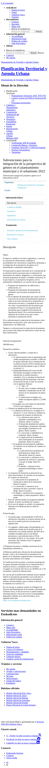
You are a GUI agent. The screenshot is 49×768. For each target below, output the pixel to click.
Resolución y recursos (15, 235)
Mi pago (9, 676)
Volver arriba (11, 758)
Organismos (11, 215)
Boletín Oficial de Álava (16, 696)
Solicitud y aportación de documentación (22, 230)
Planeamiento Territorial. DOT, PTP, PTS (28, 96)
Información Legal (14, 634)
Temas (14, 12)
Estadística (10, 683)
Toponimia (16, 152)
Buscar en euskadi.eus (20, 29)
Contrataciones (12, 674)
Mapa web (15, 26)
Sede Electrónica (18, 43)
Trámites (15, 17)
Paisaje (9, 126)
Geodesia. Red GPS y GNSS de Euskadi (28, 147)
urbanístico (27, 107)
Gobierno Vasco (18, 15)
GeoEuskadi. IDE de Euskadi (23, 143)
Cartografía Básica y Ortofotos (24, 145)
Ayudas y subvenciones (16, 671)
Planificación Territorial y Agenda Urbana (24, 71)
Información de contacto (16, 220)
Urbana (27, 130)
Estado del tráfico (13, 681)
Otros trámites (12, 239)
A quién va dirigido (14, 207)
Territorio (27, 114)
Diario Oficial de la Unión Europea (21, 705)
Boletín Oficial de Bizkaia (17, 698)
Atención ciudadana (14, 654)
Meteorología (12, 678)
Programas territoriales (21, 103)
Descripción (11, 203)
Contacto (15, 22)
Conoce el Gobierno (14, 649)
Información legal (18, 39)
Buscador (15, 24)
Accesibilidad (17, 36)
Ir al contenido (7, 3)
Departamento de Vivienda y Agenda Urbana (20, 62)
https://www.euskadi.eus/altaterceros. (17, 600)
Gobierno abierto (13, 656)
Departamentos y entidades (17, 652)
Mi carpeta (10, 58)
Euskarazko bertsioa (14, 753)
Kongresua (27, 123)
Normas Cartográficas (20, 150)
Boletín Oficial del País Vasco (18, 693)
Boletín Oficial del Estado (17, 703)
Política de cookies (19, 41)
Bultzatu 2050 (27, 135)
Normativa (10, 119)
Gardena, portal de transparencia (19, 659)
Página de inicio (18, 10)
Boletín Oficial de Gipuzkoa (18, 700)
